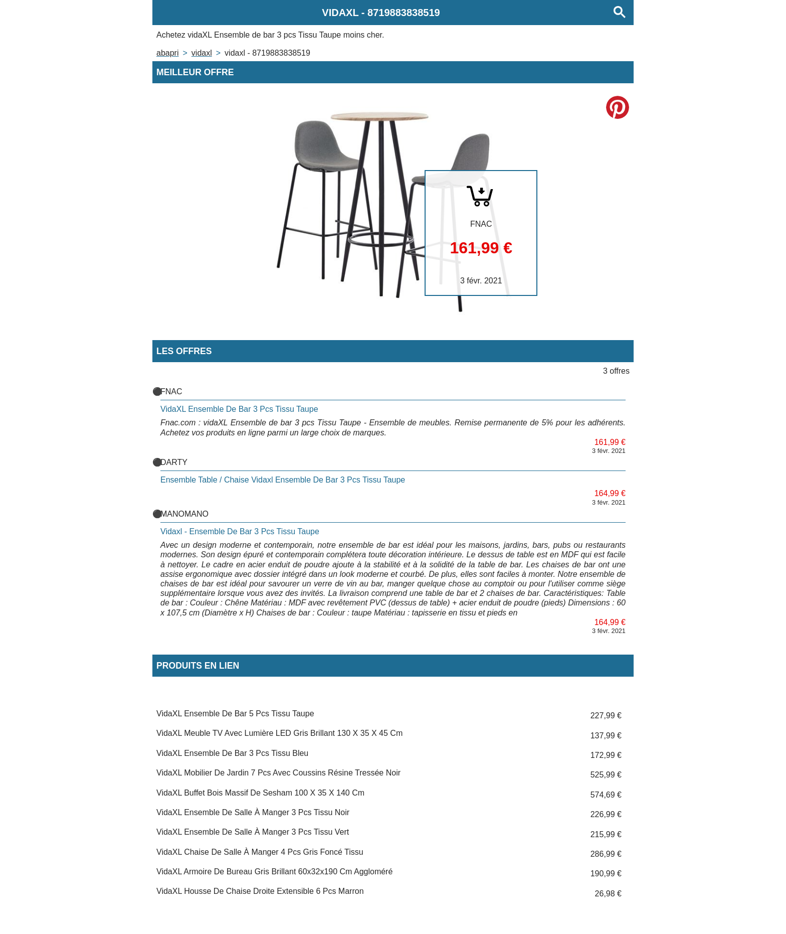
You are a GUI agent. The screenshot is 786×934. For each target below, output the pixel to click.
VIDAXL (201, 53)
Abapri (167, 53)
